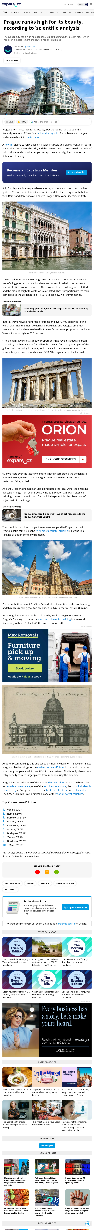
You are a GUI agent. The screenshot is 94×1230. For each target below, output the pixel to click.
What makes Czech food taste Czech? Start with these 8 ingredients (16, 1092)
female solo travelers (18, 786)
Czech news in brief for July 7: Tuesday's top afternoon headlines (16, 962)
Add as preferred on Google (43, 122)
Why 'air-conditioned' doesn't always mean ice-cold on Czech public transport (45, 1211)
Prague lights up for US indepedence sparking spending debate (75, 1180)
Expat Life (66, 12)
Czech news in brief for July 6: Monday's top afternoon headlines (16, 994)
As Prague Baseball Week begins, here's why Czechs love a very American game (46, 1180)
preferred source (66, 923)
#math (30, 883)
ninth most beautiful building (54, 619)
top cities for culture (54, 786)
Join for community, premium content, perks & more (34, 175)
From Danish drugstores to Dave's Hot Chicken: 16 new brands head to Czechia (16, 1210)
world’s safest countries (69, 794)
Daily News (15, 12)
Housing (79, 12)
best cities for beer (56, 790)
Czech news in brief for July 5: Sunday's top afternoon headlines (76, 994)
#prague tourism (65, 883)
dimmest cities (56, 782)
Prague (27, 12)
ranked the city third (48, 133)
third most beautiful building (52, 531)
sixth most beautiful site (50, 767)
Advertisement (86, 413)
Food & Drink (52, 12)
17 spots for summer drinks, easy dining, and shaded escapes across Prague (75, 1092)
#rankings (10, 889)
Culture (38, 12)
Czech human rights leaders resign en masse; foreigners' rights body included (77, 1210)
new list (9, 144)
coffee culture (80, 790)
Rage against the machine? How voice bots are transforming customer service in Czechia (74, 1126)
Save (9, 122)
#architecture (12, 883)
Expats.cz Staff (29, 46)
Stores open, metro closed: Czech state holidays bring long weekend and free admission (15, 1181)
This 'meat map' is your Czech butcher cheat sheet (46, 1123)
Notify (22, 122)
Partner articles (47, 1062)
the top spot (33, 137)
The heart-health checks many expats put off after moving (14, 1124)
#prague (45, 883)
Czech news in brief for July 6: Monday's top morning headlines (46, 994)
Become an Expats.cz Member (32, 170)
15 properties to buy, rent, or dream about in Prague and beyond (46, 1092)
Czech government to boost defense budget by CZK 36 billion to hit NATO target (45, 962)
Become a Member (76, 172)
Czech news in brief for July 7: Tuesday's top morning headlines (76, 962)
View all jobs (47, 1145)
